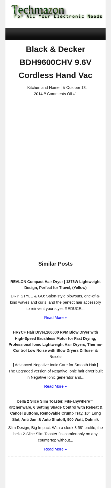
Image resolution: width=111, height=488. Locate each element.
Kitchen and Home (43, 87)
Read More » (55, 317)
